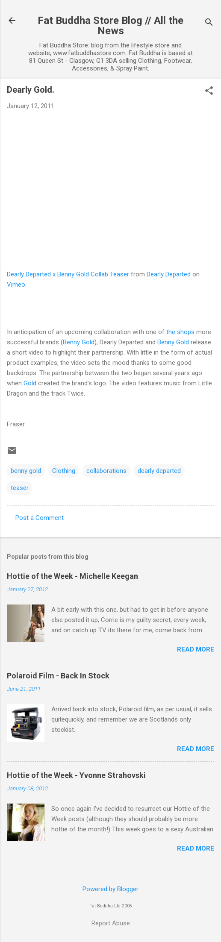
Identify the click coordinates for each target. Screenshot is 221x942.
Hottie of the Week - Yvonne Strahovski (76, 775)
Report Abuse (110, 923)
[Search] (209, 23)
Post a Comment (39, 518)
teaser (20, 488)
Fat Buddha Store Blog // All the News (110, 26)
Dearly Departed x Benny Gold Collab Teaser (68, 274)
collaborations (106, 471)
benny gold (26, 471)
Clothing (63, 471)
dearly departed (159, 471)
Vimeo (16, 284)
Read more (195, 649)
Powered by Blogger (110, 889)
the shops (180, 332)
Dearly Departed (169, 274)
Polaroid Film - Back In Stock (58, 675)
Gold (30, 383)
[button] (209, 91)
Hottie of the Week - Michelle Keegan (72, 576)
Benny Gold (78, 342)
